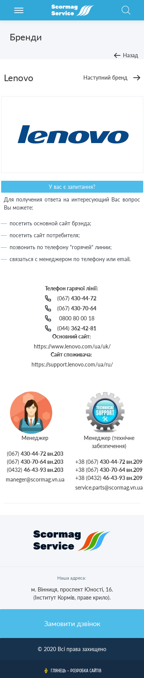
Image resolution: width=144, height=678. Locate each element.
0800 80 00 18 (76, 318)
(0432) (35, 469)
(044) (76, 328)
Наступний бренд (105, 77)
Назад (130, 55)
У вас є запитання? (72, 186)
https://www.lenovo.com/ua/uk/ (72, 346)
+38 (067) (108, 461)
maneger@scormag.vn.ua (35, 479)
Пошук (126, 14)
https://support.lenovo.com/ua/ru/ (72, 364)
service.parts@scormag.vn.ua (109, 487)
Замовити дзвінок (72, 623)
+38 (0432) (108, 478)
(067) (76, 298)
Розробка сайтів (85, 670)
